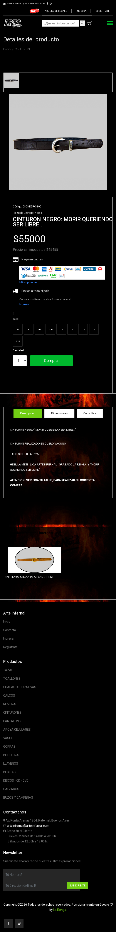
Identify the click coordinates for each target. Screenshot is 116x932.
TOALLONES (11, 678)
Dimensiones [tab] (59, 413)
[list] (62, 273)
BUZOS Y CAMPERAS (18, 797)
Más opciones (28, 282)
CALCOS (9, 695)
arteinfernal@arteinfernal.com (28, 825)
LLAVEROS (10, 763)
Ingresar (24, 304)
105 (61, 329)
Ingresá (81, 11)
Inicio (7, 49)
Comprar (51, 360)
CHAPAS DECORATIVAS (19, 687)
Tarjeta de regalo (55, 11)
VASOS (8, 738)
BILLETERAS (11, 755)
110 (72, 329)
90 (28, 329)
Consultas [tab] (89, 413)
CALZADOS (11, 789)
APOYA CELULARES (17, 729)
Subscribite (77, 885)
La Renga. (60, 910)
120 (94, 329)
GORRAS (9, 746)
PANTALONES (12, 721)
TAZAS (8, 670)
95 (39, 329)
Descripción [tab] (27, 413)
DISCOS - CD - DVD (16, 780)
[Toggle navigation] (110, 23)
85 (18, 329)
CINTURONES (24, 49)
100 (50, 329)
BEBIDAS (9, 772)
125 (18, 341)
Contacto (9, 630)
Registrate (102, 11)
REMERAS (10, 704)
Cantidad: (18, 350)
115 (83, 329)
